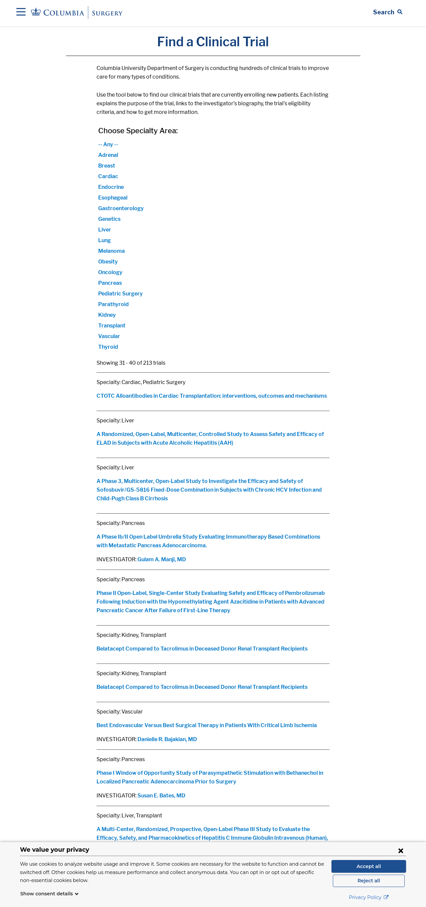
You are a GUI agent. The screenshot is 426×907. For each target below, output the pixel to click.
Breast (106, 166)
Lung (104, 240)
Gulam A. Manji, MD (161, 559)
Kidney (107, 315)
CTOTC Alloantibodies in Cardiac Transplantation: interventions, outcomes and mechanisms (212, 396)
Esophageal (112, 198)
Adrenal (108, 155)
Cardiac (108, 176)
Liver (104, 230)
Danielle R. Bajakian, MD (167, 739)
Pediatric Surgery (120, 293)
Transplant (111, 325)
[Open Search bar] (387, 12)
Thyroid (108, 347)
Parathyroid (113, 304)
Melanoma (111, 251)
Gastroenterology (121, 208)
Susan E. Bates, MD (161, 795)
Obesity (108, 261)
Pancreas (110, 283)
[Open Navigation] (21, 12)
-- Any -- (108, 144)
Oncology (110, 272)
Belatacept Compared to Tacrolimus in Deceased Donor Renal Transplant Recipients (202, 649)
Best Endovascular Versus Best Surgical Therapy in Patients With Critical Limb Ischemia (207, 725)
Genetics (109, 219)
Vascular (109, 336)
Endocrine (111, 187)
